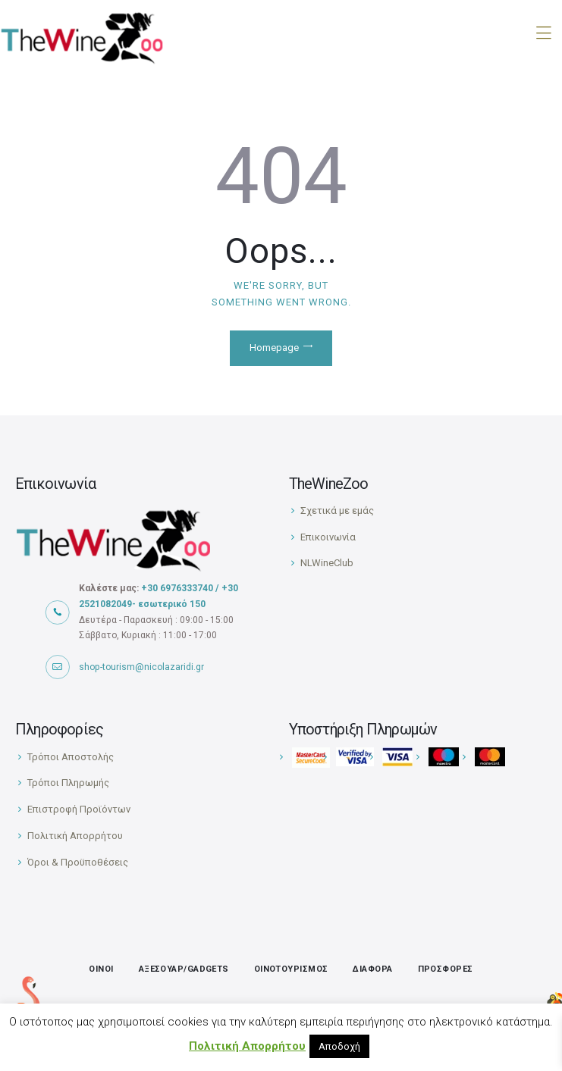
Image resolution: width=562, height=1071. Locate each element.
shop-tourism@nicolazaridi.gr (141, 667)
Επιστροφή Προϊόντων (78, 809)
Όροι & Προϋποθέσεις (77, 862)
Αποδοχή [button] (339, 1046)
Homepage (274, 347)
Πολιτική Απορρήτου (75, 835)
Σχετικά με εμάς (337, 510)
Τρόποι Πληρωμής (68, 782)
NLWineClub (326, 562)
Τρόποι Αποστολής (70, 757)
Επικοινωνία (328, 537)
